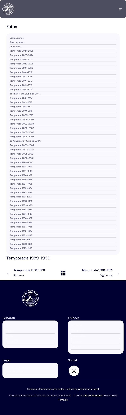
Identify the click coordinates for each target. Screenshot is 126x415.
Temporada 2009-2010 (21, 115)
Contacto (75, 346)
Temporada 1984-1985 (21, 226)
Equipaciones (17, 38)
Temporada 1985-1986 (21, 222)
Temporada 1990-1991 (21, 201)
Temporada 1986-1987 (21, 218)
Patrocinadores (78, 336)
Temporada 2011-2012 (21, 106)
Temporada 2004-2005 (22, 136)
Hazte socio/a (77, 330)
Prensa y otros (17, 42)
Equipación (76, 341)
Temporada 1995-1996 (21, 179)
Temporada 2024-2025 (21, 50)
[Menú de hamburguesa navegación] (120, 9)
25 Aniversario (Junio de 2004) (25, 141)
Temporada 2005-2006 (22, 132)
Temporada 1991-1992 (21, 196)
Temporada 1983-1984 (21, 231)
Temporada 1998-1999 (21, 166)
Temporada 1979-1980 (21, 248)
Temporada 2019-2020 (21, 68)
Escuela (9, 336)
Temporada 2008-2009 (22, 119)
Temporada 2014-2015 (21, 89)
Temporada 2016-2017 (21, 80)
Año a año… (15, 46)
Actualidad (76, 325)
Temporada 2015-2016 (21, 85)
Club (8, 325)
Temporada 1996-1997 (21, 175)
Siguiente (99, 272)
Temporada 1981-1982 (21, 239)
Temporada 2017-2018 (21, 76)
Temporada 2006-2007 (22, 128)
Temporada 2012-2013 (21, 102)
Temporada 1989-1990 (21, 205)
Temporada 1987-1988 (21, 214)
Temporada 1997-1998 (21, 171)
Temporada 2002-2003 (22, 149)
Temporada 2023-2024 (21, 55)
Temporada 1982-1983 (21, 235)
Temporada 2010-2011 (21, 111)
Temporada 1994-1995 (21, 183)
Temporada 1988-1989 (21, 209)
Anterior (27, 272)
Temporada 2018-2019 (21, 72)
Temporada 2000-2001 (21, 158)
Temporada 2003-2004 (22, 145)
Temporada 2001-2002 (21, 153)
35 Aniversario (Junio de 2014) (25, 93)
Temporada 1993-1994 (21, 188)
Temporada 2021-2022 (21, 59)
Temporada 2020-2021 (21, 63)
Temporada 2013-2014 (21, 98)
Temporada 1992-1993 (21, 192)
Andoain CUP (12, 341)
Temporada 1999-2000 (21, 162)
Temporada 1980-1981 (21, 244)
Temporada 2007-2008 (22, 123)
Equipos (10, 330)
